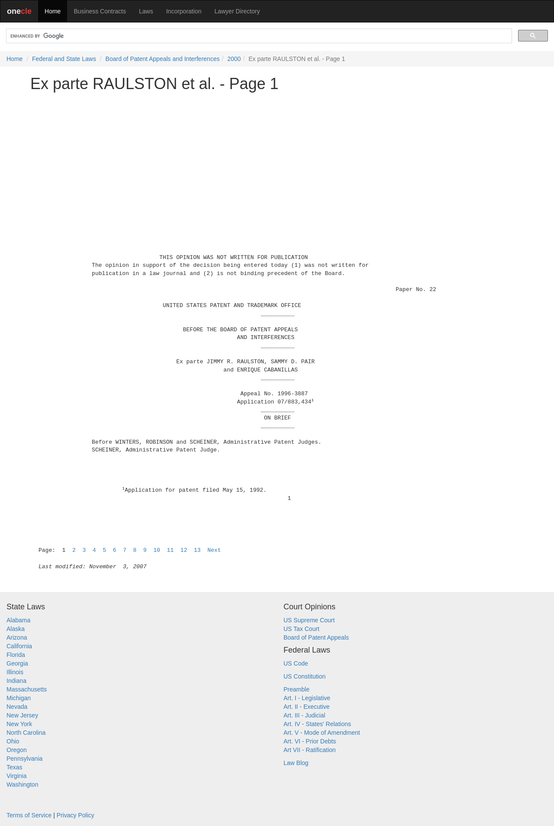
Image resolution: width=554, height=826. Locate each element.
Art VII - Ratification (309, 749)
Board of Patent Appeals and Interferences (163, 58)
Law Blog (296, 762)
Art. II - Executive (306, 706)
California (19, 646)
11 (170, 550)
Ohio (12, 741)
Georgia (17, 663)
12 (183, 550)
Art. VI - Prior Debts (309, 741)
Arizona (16, 637)
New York (19, 723)
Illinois (14, 672)
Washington (22, 784)
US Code (295, 663)
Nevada (16, 706)
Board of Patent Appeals (316, 637)
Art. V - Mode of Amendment (321, 732)
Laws (146, 11)
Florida (15, 654)
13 (197, 550)
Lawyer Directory (237, 11)
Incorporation (184, 11)
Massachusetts (26, 689)
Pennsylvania (24, 758)
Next (214, 550)
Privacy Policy (75, 815)
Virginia (16, 775)
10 (156, 550)
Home (53, 11)
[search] (258, 36)
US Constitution (304, 676)
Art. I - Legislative (306, 698)
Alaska (15, 628)
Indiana (16, 680)
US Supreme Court (309, 620)
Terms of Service (29, 815)
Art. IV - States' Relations (317, 723)
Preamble (296, 689)
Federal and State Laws (64, 58)
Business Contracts (100, 11)
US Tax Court (301, 628)
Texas (14, 767)
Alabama (18, 620)
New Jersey (22, 715)
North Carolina (25, 732)
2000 (234, 58)
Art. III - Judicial (304, 715)
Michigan (18, 698)
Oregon (16, 749)
